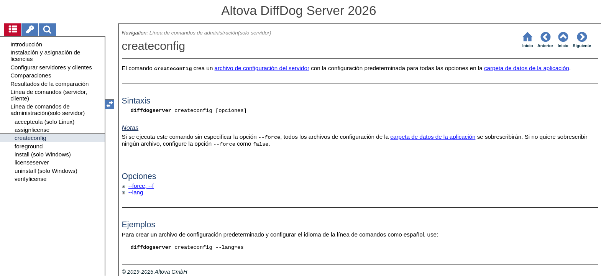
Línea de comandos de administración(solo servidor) (210, 33)
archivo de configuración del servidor (262, 68)
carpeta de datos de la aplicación (526, 68)
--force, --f (141, 185)
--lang (135, 192)
